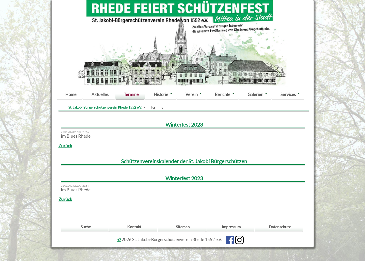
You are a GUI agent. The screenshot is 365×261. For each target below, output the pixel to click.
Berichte (222, 94)
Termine (131, 94)
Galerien (255, 94)
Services (288, 94)
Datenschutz (280, 226)
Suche (86, 226)
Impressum (231, 226)
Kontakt (134, 226)
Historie (161, 94)
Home (70, 94)
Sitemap (183, 226)
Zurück (65, 145)
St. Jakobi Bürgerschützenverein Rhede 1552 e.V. (105, 107)
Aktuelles (100, 94)
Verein (191, 94)
